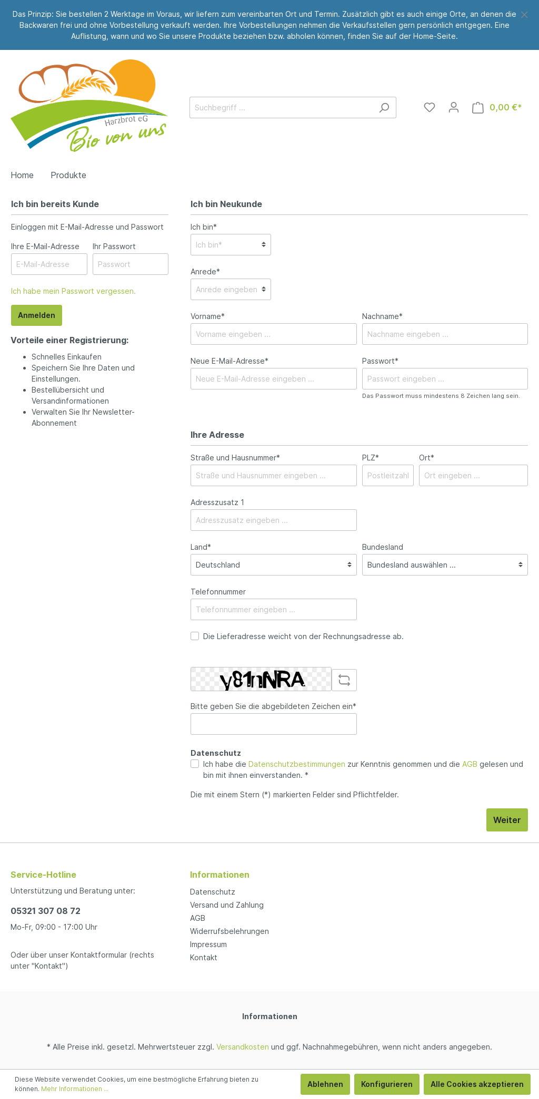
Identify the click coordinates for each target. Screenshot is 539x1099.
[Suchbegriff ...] (280, 107)
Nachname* (382, 316)
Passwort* (380, 360)
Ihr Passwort (114, 246)
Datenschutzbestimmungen (296, 763)
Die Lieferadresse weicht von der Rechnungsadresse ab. (303, 636)
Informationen (269, 1016)
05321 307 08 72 (46, 911)
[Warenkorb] (497, 107)
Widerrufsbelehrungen (229, 931)
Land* (201, 546)
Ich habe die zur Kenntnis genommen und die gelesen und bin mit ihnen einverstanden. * (363, 769)
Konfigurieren (387, 1084)
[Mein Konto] (454, 107)
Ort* (426, 457)
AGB (469, 763)
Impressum (208, 944)
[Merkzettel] (429, 107)
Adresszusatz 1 (217, 502)
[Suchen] (384, 107)
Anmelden (36, 315)
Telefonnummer (218, 591)
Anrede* (205, 271)
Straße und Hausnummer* (235, 457)
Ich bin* (204, 226)
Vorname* (208, 316)
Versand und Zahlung (227, 904)
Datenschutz (212, 891)
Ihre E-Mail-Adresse (45, 246)
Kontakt (203, 957)
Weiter (507, 820)
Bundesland (382, 546)
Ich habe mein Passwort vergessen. (73, 290)
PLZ (370, 457)
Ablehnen (325, 1084)
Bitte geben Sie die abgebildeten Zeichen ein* (273, 706)
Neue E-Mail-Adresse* (229, 360)
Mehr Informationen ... (74, 1089)
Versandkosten (242, 1046)
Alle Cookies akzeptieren (477, 1084)
